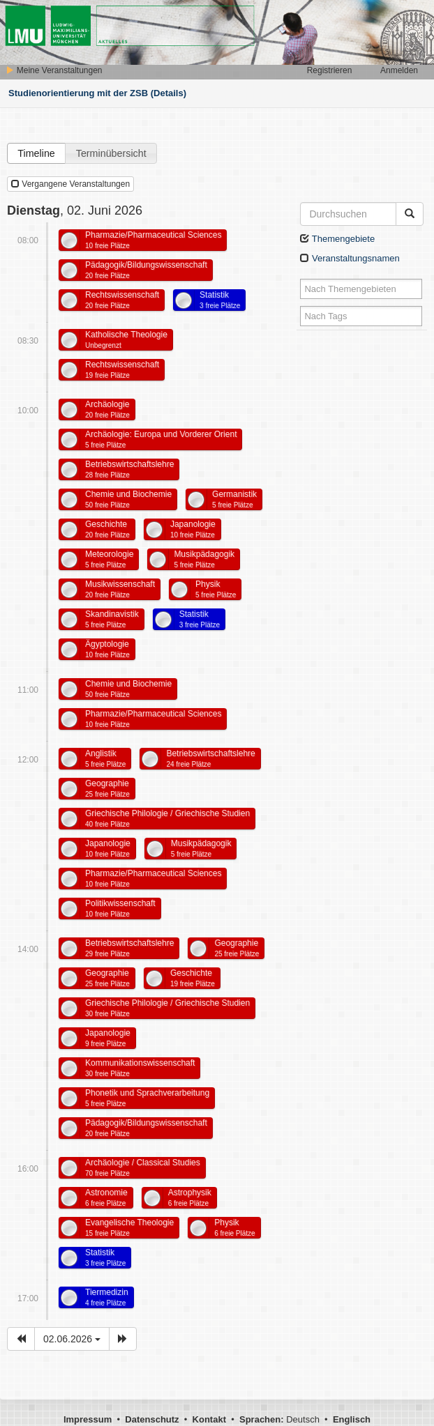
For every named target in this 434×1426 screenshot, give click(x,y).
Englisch (352, 1419)
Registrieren (329, 70)
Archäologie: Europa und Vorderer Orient (161, 439)
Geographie (107, 788)
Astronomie (106, 1197)
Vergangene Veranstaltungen (70, 184)
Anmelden (399, 70)
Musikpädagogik (204, 559)
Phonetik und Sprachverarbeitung (147, 1097)
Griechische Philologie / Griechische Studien (167, 818)
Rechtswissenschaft (122, 299)
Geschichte (107, 529)
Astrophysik (189, 1197)
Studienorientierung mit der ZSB (78, 93)
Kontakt (209, 1419)
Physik (215, 589)
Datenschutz (152, 1419)
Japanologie (193, 529)
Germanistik (234, 499)
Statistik (220, 299)
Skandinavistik (112, 619)
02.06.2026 (71, 1338)
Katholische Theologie (126, 339)
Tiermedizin (106, 1297)
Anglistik (105, 758)
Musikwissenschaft (120, 589)
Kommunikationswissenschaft (140, 1068)
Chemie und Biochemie (128, 499)
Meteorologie (109, 559)
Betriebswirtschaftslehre (129, 469)
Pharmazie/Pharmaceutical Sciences (153, 240)
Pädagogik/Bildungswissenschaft (146, 269)
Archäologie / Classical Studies (142, 1167)
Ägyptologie (107, 649)
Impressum (87, 1419)
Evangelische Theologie (129, 1227)
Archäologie (107, 409)
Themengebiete (337, 238)
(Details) (168, 93)
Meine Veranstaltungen (54, 70)
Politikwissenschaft (120, 908)
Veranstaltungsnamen (349, 258)
